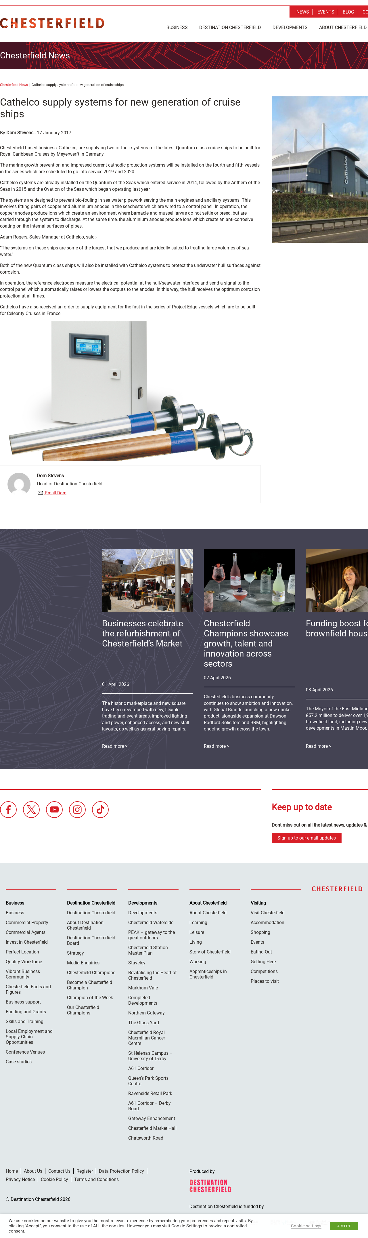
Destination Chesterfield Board (91, 939)
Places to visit (265, 980)
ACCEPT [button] (344, 1226)
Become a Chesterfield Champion (89, 983)
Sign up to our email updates (306, 836)
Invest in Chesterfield (27, 940)
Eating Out (261, 950)
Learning (198, 921)
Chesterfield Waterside (150, 921)
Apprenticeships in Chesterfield (208, 972)
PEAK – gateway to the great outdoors (151, 933)
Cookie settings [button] (306, 1226)
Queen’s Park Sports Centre (148, 1079)
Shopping (260, 931)
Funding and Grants (26, 1010)
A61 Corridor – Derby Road (149, 1104)
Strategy (75, 951)
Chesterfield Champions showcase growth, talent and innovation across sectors (246, 642)
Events (325, 12)
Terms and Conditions (96, 1178)
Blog (348, 12)
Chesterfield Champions (91, 971)
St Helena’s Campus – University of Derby (150, 1054)
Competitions (264, 970)
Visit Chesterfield (268, 911)
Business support (23, 1000)
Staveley (136, 961)
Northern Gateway (146, 1011)
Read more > (216, 744)
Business (177, 27)
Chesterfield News (14, 83)
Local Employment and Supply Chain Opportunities (29, 1035)
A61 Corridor (141, 1067)
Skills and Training (24, 1020)
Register (84, 1169)
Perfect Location (22, 950)
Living (195, 940)
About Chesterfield (208, 911)
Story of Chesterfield (210, 950)
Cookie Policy (54, 1178)
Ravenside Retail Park (150, 1092)
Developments (290, 27)
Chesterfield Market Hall (152, 1127)
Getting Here (263, 960)
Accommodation (267, 921)
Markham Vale (143, 986)
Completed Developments (142, 998)
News (302, 12)
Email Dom (55, 491)
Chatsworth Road (145, 1136)
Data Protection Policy (121, 1169)
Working (197, 960)
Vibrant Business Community (23, 972)
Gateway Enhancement (151, 1117)
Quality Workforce (24, 960)
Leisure (196, 931)
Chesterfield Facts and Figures (28, 988)
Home (12, 1169)
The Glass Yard (143, 1021)
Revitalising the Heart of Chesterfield (152, 973)
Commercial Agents (25, 931)
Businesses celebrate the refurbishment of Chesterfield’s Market (142, 632)
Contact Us (59, 1169)
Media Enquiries (83, 961)
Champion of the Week (90, 996)
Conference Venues (25, 1050)
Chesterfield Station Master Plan (148, 948)
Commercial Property (27, 921)
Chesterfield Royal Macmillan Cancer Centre (146, 1036)
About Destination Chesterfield (85, 923)
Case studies (19, 1060)
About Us (33, 1169)
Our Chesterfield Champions (83, 1008)
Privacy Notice (20, 1178)
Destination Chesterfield (52, 23)
